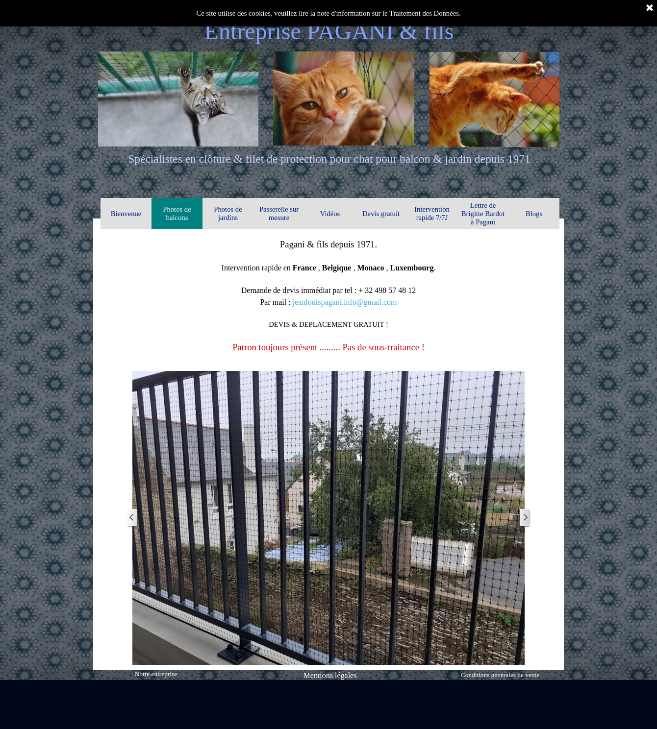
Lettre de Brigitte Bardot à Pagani (483, 213)
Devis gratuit (381, 214)
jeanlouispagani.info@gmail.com (345, 302)
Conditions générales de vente (500, 675)
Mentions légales (330, 675)
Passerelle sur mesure (279, 213)
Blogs (534, 214)
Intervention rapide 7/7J (432, 213)
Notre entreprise (156, 674)
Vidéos (330, 214)
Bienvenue (126, 214)
